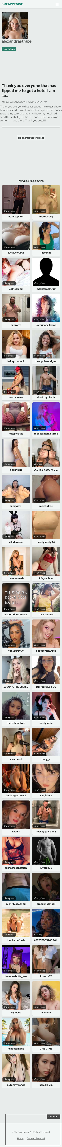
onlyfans (10, 49)
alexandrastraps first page (31, 137)
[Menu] (57, 4)
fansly (39, 464)
